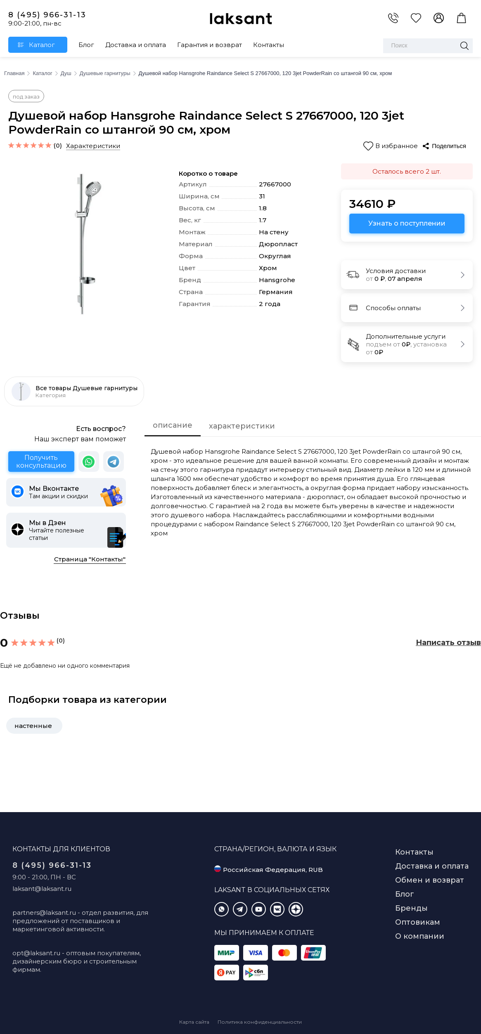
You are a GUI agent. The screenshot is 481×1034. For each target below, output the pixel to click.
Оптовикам (417, 922)
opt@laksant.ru (36, 953)
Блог (86, 45)
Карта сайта (194, 1022)
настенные (33, 726)
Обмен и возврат (429, 880)
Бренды (411, 908)
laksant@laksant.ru (41, 889)
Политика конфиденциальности (260, 1022)
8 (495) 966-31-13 (47, 14)
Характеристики (93, 146)
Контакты (268, 45)
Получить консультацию (41, 461)
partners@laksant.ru (44, 912)
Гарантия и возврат (209, 45)
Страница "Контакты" (90, 559)
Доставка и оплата (135, 45)
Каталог (42, 45)
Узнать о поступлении (406, 223)
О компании (419, 936)
